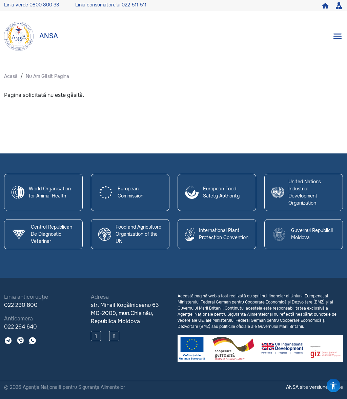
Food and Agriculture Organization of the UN (129, 234)
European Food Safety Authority (212, 192)
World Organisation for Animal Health (41, 192)
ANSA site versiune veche (314, 387)
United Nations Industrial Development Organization (296, 192)
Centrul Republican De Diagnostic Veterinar (41, 234)
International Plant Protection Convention (216, 234)
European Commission (120, 192)
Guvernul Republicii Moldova (302, 234)
